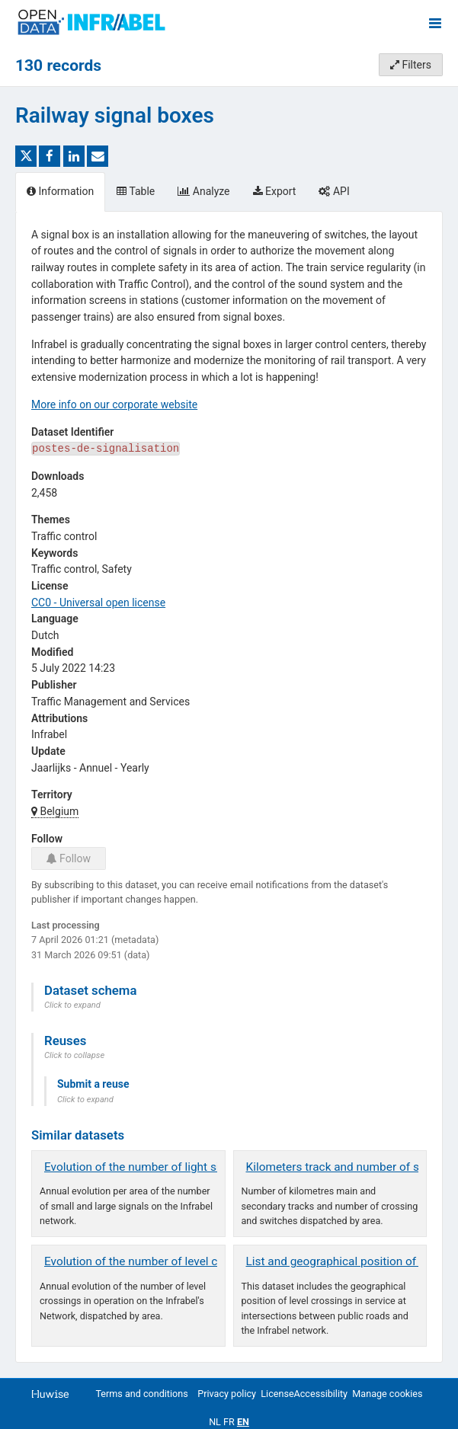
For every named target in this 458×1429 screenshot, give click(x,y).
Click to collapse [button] (74, 1055)
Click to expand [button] (72, 1005)
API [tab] (334, 191)
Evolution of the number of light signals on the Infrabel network (207, 1167)
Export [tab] (274, 191)
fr (229, 1421)
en (243, 1421)
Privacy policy (226, 1393)
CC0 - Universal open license (98, 602)
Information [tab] (60, 191)
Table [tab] (136, 191)
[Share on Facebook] (49, 156)
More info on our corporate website (114, 404)
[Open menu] (435, 23)
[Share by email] (97, 156)
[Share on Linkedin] (74, 156)
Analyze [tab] (203, 191)
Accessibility (321, 1393)
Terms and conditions (141, 1393)
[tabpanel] (229, 787)
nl (215, 1421)
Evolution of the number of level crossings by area (173, 1261)
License (277, 1393)
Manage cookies (387, 1393)
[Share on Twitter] (26, 156)
